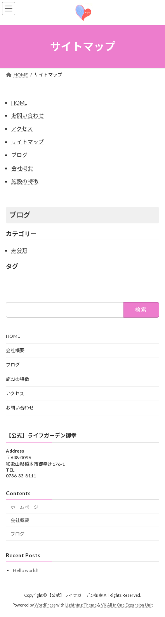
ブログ (19, 155)
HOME (19, 102)
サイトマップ (27, 141)
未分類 (19, 250)
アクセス (22, 128)
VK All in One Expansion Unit (127, 605)
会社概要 (22, 168)
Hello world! (26, 570)
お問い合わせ (27, 115)
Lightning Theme (81, 605)
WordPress (45, 605)
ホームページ (24, 507)
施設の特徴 (24, 181)
